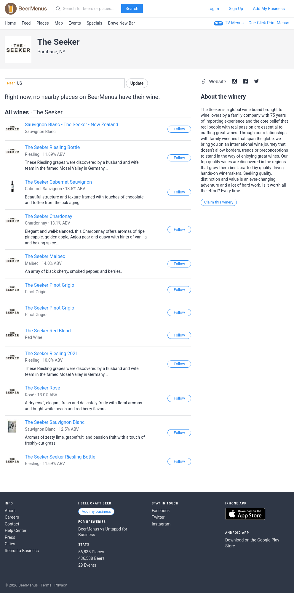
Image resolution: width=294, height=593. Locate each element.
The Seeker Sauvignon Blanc (54, 422)
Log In (213, 8)
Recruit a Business (22, 550)
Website (214, 81)
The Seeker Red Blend (48, 331)
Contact (12, 524)
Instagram (161, 524)
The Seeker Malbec (45, 256)
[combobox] (65, 83)
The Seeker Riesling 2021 (51, 353)
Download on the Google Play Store (252, 543)
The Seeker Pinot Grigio (49, 285)
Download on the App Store (245, 514)
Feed (26, 23)
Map (59, 23)
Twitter (158, 517)
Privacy (60, 585)
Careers (12, 517)
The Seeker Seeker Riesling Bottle (60, 457)
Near (11, 83)
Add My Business (269, 8)
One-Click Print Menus (268, 22)
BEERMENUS (26, 8)
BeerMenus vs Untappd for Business (102, 532)
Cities (10, 543)
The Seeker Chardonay (48, 216)
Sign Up (236, 8)
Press (10, 537)
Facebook (161, 510)
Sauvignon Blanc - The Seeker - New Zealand (71, 124)
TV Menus (234, 22)
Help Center (15, 530)
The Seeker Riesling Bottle (52, 147)
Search (132, 8)
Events (75, 23)
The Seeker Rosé (42, 388)
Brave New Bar (121, 23)
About (10, 510)
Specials (94, 23)
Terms (46, 585)
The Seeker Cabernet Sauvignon (58, 182)
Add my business (96, 511)
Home (10, 23)
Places (42, 23)
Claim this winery (219, 202)
